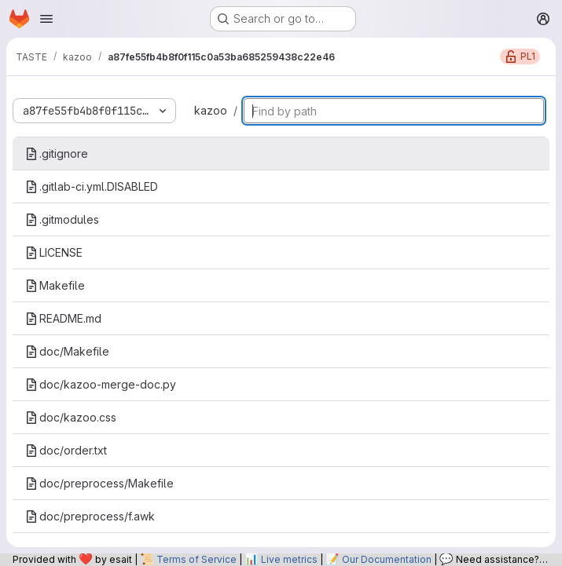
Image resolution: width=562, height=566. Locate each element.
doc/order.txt (66, 450)
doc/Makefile (67, 351)
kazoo (210, 110)
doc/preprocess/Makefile (99, 483)
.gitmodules (62, 219)
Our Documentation (387, 559)
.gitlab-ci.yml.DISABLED (91, 186)
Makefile (55, 285)
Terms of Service (196, 559)
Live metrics (289, 559)
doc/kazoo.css (70, 417)
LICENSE (54, 252)
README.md (63, 318)
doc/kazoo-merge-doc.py (100, 384)
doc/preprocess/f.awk (90, 516)
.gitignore (56, 153)
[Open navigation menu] (46, 18)
